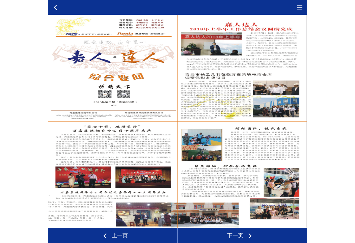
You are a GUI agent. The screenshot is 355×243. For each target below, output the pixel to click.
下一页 (240, 236)
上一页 (115, 236)
